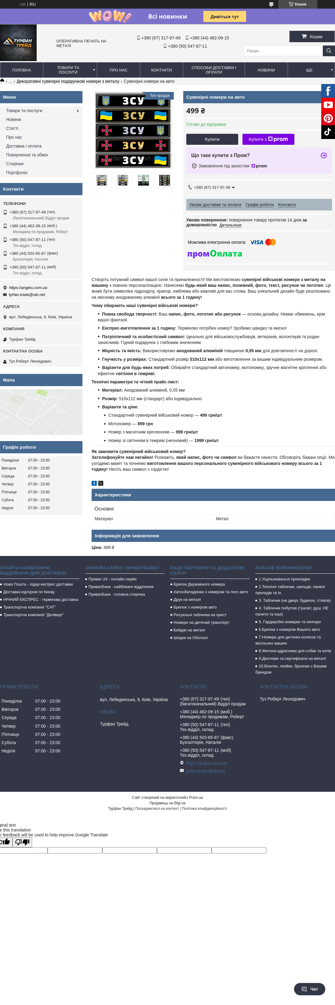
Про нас (119, 70)
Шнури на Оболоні (191, 637)
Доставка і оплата (24, 146)
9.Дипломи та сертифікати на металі (292, 658)
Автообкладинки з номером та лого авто (211, 592)
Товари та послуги (68, 70)
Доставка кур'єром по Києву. (29, 592)
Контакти (161, 70)
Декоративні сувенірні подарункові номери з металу (68, 81)
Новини (266, 70)
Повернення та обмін (27, 154)
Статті (12, 128)
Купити (212, 139)
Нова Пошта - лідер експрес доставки (38, 584)
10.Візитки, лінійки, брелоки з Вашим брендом (290, 669)
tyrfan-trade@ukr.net (27, 294)
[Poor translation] (22, 842)
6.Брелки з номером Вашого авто (289, 629)
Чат (309, 989)
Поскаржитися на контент (157, 808)
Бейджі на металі (189, 630)
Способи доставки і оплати (213, 70)
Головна (21, 70)
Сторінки (15, 163)
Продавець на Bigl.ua (167, 803)
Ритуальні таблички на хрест (200, 614)
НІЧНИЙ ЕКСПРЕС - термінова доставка (40, 599)
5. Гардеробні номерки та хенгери (290, 621)
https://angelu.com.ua (28, 287)
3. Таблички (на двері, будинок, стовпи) (295, 600)
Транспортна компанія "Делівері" (33, 614)
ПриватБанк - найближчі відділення (121, 586)
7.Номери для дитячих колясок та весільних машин (288, 640)
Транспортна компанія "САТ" (29, 607)
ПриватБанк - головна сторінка (117, 594)
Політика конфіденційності (204, 808)
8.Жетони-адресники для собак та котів (295, 651)
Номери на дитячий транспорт (202, 622)
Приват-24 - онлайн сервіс (113, 579)
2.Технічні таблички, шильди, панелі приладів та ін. (290, 589)
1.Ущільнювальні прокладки (284, 579)
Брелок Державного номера (199, 584)
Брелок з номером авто (195, 607)
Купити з (268, 139)
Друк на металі (187, 599)
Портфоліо (16, 172)
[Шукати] (329, 51)
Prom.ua (196, 797)
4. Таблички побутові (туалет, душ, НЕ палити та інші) (291, 611)
